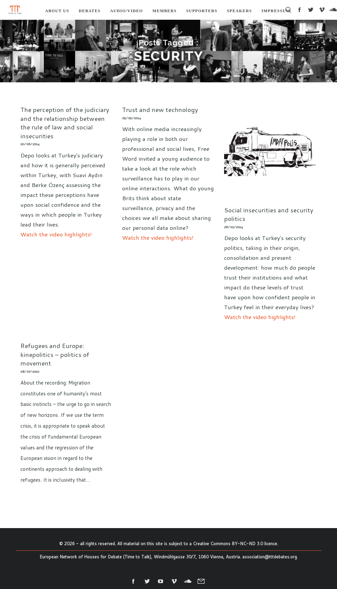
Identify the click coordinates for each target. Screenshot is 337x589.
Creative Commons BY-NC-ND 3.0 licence (235, 544)
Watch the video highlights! (56, 234)
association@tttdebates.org (269, 557)
